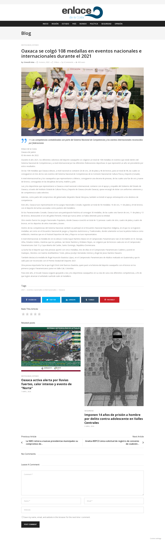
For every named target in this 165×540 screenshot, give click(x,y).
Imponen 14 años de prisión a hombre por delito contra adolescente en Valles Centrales (113, 419)
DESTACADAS (26, 45)
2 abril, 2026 (89, 426)
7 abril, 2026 (26, 391)
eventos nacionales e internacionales (42, 290)
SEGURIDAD (89, 411)
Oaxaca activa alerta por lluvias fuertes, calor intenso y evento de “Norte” (46, 384)
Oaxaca (62, 290)
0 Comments (68, 62)
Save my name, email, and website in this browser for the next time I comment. (57, 517)
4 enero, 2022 (44, 62)
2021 (23, 290)
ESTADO (35, 45)
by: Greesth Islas (27, 62)
